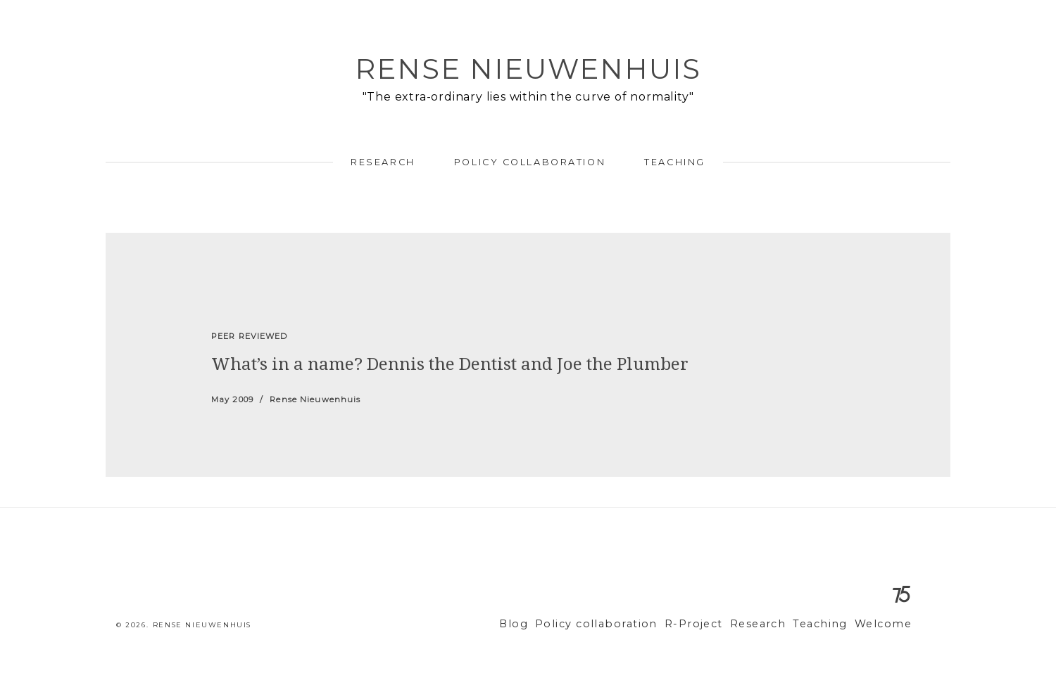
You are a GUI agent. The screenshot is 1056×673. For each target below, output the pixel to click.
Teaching (674, 162)
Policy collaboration (529, 162)
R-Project (714, 624)
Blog (552, 624)
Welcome (886, 624)
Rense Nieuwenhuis (528, 68)
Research (383, 162)
